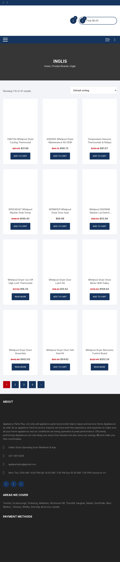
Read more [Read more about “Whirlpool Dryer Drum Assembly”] (20, 367)
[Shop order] (93, 90)
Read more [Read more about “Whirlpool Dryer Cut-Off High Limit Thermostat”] (20, 296)
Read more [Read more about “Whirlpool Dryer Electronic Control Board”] (99, 367)
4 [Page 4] (32, 384)
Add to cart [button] (20, 156)
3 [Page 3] (24, 384)
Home (47, 66)
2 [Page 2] (15, 384)
